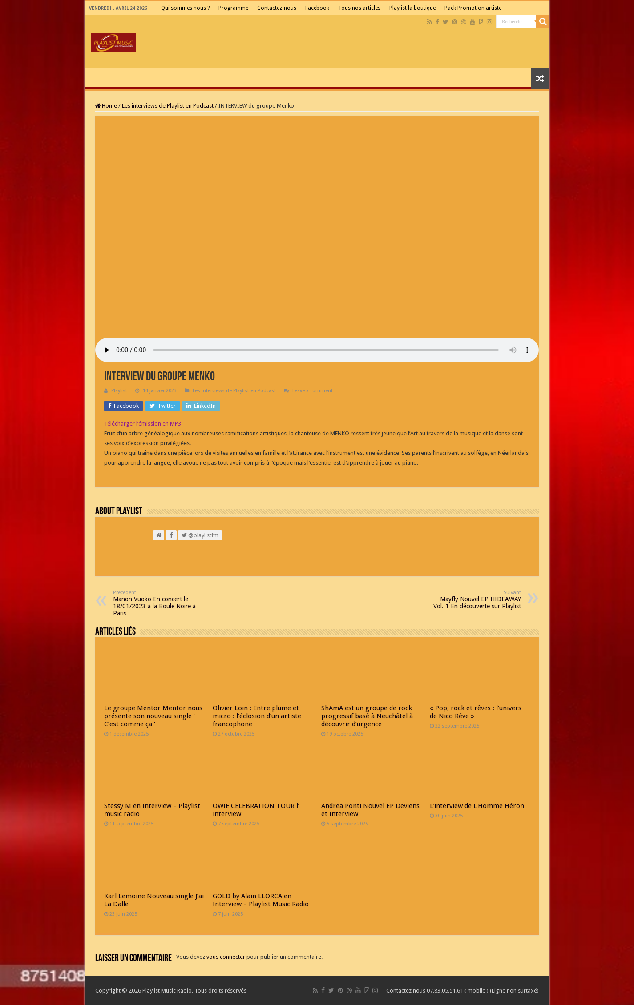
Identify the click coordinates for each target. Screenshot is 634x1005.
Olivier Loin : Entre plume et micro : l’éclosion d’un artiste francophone (257, 716)
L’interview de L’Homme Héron (477, 806)
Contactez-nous (276, 8)
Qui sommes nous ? (185, 8)
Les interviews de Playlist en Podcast (168, 105)
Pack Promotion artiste (472, 8)
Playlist (119, 391)
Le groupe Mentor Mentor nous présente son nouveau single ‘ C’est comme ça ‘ (153, 716)
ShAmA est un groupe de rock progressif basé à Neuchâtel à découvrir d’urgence (367, 716)
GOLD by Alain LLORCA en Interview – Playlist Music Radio (261, 900)
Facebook (317, 8)
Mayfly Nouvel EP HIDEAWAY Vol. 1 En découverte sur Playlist (475, 600)
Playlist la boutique (412, 8)
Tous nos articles (359, 8)
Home (106, 105)
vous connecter (225, 956)
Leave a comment (312, 391)
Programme (233, 8)
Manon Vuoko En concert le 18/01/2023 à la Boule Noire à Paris (158, 603)
